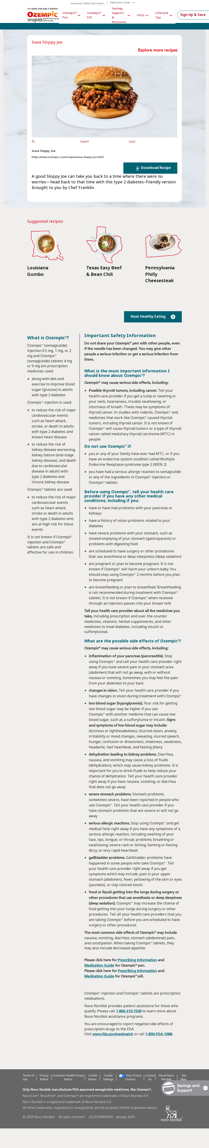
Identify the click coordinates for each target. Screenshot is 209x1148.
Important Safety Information (87, 3)
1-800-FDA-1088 (158, 1054)
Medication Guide (120, 2)
